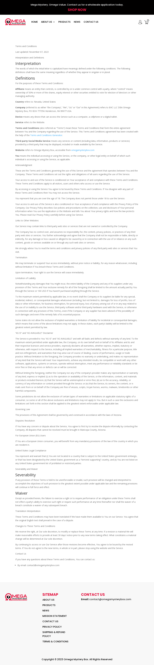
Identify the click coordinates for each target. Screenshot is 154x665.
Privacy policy (52, 627)
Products (48, 605)
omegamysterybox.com (82, 150)
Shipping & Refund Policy (53, 634)
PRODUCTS (64, 21)
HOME (34, 21)
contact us (50, 621)
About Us (46, 21)
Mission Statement (54, 616)
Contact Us (91, 21)
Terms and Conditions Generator (46, 135)
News (77, 21)
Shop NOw (77, 10)
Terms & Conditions (55, 641)
